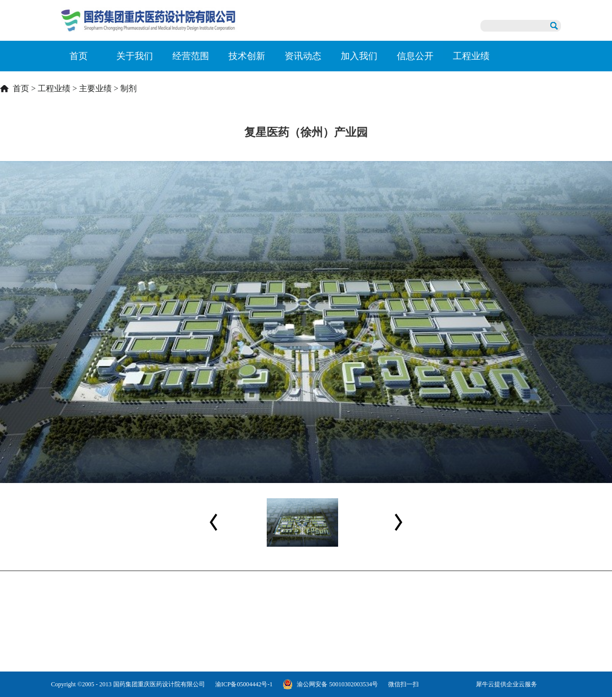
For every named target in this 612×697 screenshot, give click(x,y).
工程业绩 (54, 88)
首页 (78, 56)
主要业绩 (95, 88)
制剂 (128, 88)
